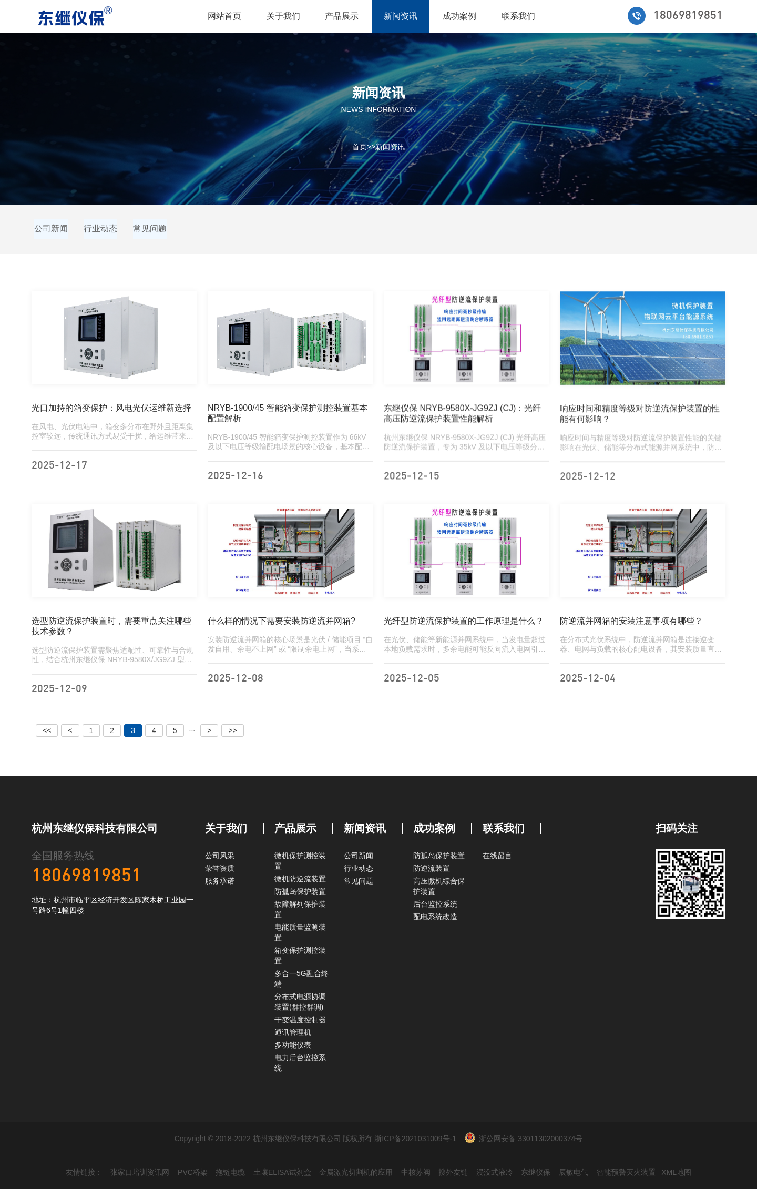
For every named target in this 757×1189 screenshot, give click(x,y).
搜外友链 (453, 1172)
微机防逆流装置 (300, 879)
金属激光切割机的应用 (356, 1172)
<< (47, 730)
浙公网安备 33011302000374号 (530, 1138)
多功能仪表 (292, 1045)
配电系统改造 (435, 916)
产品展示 (342, 16)
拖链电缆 (230, 1172)
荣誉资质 (219, 868)
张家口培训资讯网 (139, 1172)
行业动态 (100, 228)
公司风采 (219, 855)
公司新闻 (51, 228)
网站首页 (224, 16)
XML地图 (676, 1172)
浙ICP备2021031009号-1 (415, 1138)
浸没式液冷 (494, 1172)
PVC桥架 (193, 1172)
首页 (359, 147)
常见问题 (150, 228)
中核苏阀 (416, 1172)
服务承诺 (219, 881)
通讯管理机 (292, 1032)
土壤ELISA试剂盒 (282, 1172)
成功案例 (459, 16)
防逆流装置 (431, 868)
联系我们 (518, 16)
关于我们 (283, 16)
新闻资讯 (400, 16)
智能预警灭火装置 (626, 1172)
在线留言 (497, 855)
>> (232, 730)
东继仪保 (535, 1172)
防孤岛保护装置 (300, 891)
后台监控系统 (435, 904)
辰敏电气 (573, 1172)
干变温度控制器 (300, 1019)
